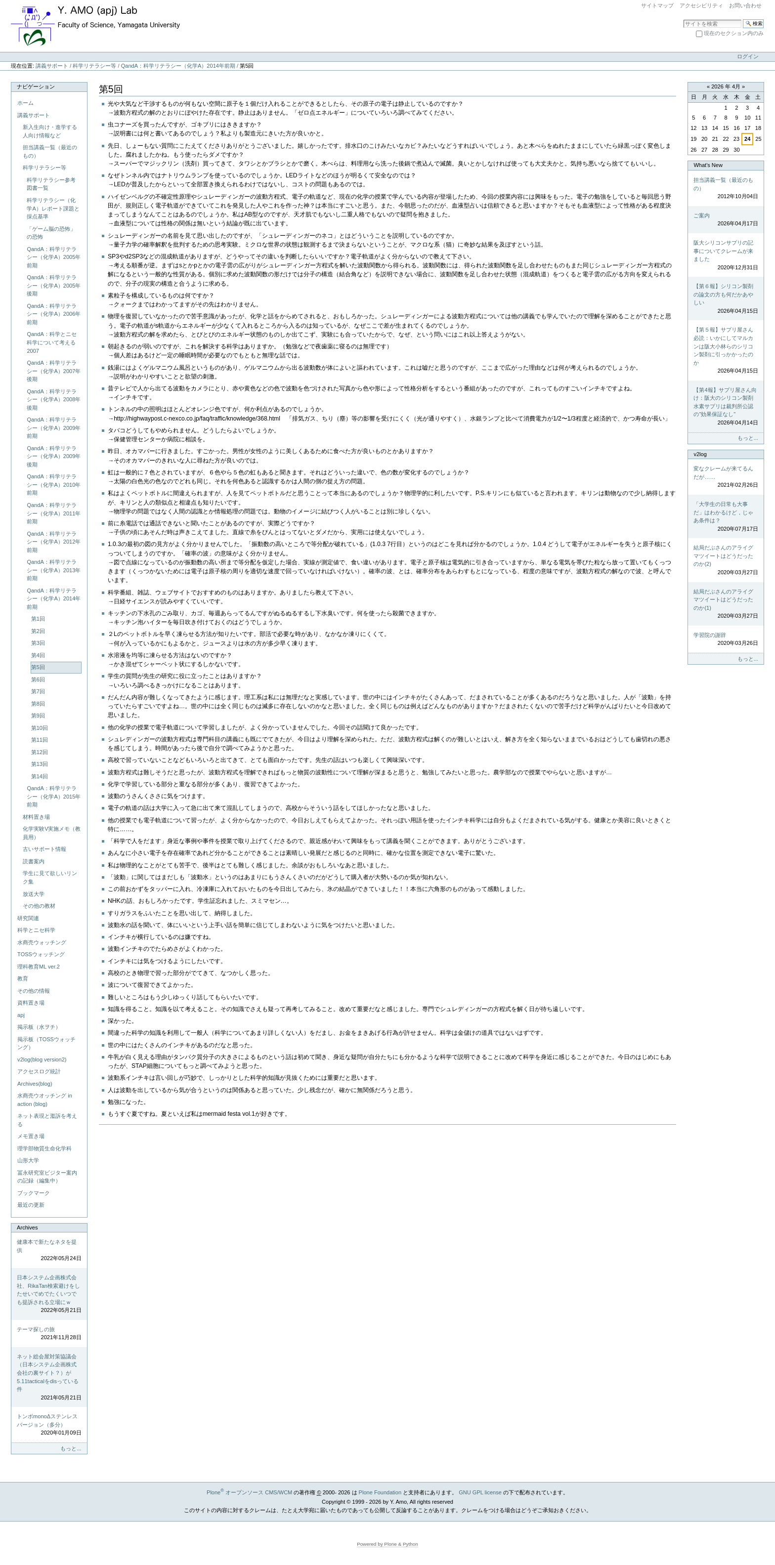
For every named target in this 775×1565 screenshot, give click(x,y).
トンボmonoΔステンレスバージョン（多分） (49, 1425)
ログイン (748, 56)
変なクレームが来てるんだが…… (725, 477)
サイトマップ (657, 5)
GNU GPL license (480, 1492)
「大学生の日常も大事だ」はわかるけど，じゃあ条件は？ (725, 517)
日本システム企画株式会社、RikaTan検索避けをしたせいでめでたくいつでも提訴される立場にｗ (49, 1294)
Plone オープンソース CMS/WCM (249, 1492)
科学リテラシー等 (94, 66)
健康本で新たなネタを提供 (49, 1251)
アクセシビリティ (701, 5)
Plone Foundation (380, 1492)
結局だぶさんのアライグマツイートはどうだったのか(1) (725, 604)
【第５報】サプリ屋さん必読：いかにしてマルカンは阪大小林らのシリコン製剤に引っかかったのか (725, 351)
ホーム (25, 103)
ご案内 (725, 220)
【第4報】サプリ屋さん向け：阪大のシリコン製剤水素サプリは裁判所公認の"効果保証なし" (725, 407)
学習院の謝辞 (725, 639)
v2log (699, 454)
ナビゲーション (36, 86)
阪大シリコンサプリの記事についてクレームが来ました (725, 255)
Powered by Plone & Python (387, 1544)
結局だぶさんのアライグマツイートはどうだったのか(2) (725, 560)
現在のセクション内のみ (734, 33)
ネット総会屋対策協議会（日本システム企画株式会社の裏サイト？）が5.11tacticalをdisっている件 (49, 1377)
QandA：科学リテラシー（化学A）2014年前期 (178, 66)
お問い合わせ (745, 5)
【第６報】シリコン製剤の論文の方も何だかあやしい (725, 299)
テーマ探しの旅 (49, 1334)
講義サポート (52, 66)
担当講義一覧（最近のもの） (725, 189)
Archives (27, 1227)
